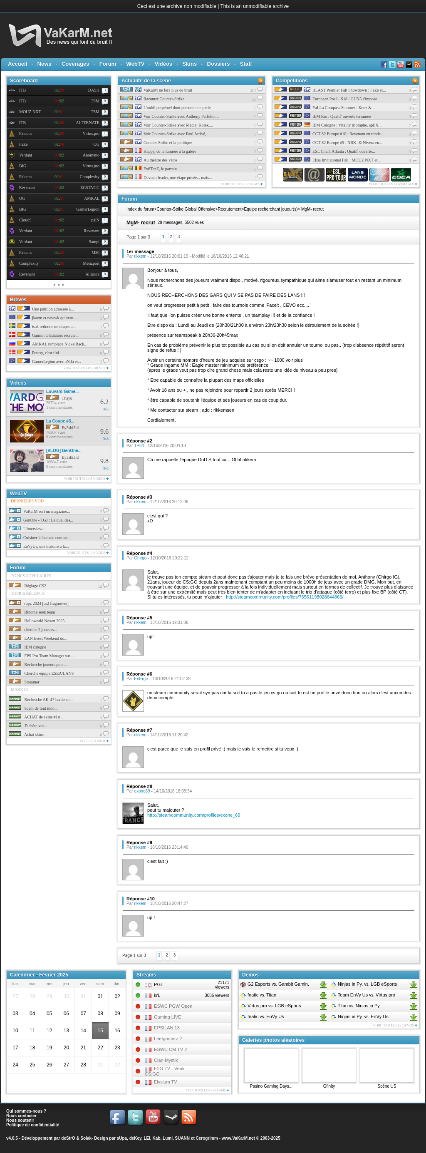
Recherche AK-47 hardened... (41, 699)
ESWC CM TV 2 (170, 1049)
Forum (107, 64)
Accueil (17, 64)
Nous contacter (21, 1115)
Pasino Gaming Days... (271, 1086)
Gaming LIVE (167, 1016)
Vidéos (163, 64)
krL (157, 995)
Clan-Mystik (166, 1060)
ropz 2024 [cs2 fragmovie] (39, 603)
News (44, 64)
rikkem (140, 256)
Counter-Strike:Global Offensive (186, 209)
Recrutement (229, 209)
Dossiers (218, 64)
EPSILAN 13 (167, 1027)
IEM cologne (27, 647)
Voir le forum (94, 741)
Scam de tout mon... (33, 708)
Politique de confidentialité (32, 1125)
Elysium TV (165, 1081)
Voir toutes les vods (88, 553)
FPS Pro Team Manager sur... (41, 656)
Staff (246, 64)
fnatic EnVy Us (262, 1016)
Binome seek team (32, 612)
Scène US (386, 1086)
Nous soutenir (20, 1120)
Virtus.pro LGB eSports (270, 1005)
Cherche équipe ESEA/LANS (41, 673)
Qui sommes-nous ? (26, 1111)
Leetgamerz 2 (168, 1038)
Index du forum (140, 209)
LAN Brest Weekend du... (38, 638)
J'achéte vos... (28, 725)
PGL (158, 984)
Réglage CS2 (27, 586)
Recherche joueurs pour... (38, 664)
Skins (189, 64)
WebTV (135, 64)
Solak (86, 1138)
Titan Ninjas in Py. (355, 1005)
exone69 (142, 791)
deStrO (68, 1138)
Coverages (75, 64)
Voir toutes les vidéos (86, 479)
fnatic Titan (258, 994)
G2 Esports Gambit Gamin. (274, 984)
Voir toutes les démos (395, 1025)
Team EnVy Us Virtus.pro (362, 994)
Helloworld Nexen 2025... (38, 621)
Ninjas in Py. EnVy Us (359, 1016)
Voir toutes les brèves (86, 368)
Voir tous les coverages (393, 184)
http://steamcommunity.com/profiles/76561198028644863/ (284, 596)
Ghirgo (140, 558)
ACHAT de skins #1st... (36, 717)
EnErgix (141, 678)
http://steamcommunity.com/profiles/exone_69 (193, 815)
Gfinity (329, 1086)
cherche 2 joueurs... (33, 629)
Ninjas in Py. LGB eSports (363, 984)
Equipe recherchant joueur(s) (271, 209)
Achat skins (26, 734)
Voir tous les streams (207, 1090)
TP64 (139, 445)
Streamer (24, 682)
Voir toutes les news (242, 184)
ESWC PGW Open (173, 1006)
